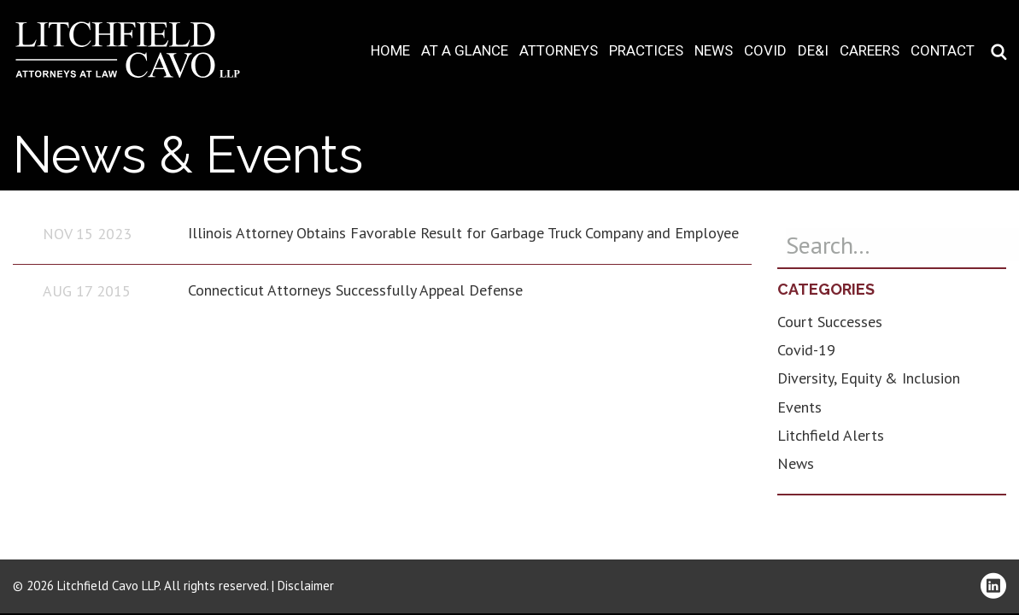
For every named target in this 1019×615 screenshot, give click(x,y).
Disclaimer (306, 585)
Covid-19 (806, 350)
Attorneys (558, 51)
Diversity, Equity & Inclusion (868, 378)
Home (390, 51)
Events (799, 407)
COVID (765, 51)
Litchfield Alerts (830, 435)
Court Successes (829, 321)
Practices (646, 51)
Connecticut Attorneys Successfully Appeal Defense (355, 290)
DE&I (813, 51)
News (713, 51)
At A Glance (464, 51)
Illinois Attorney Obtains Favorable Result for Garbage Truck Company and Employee (463, 233)
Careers (869, 51)
